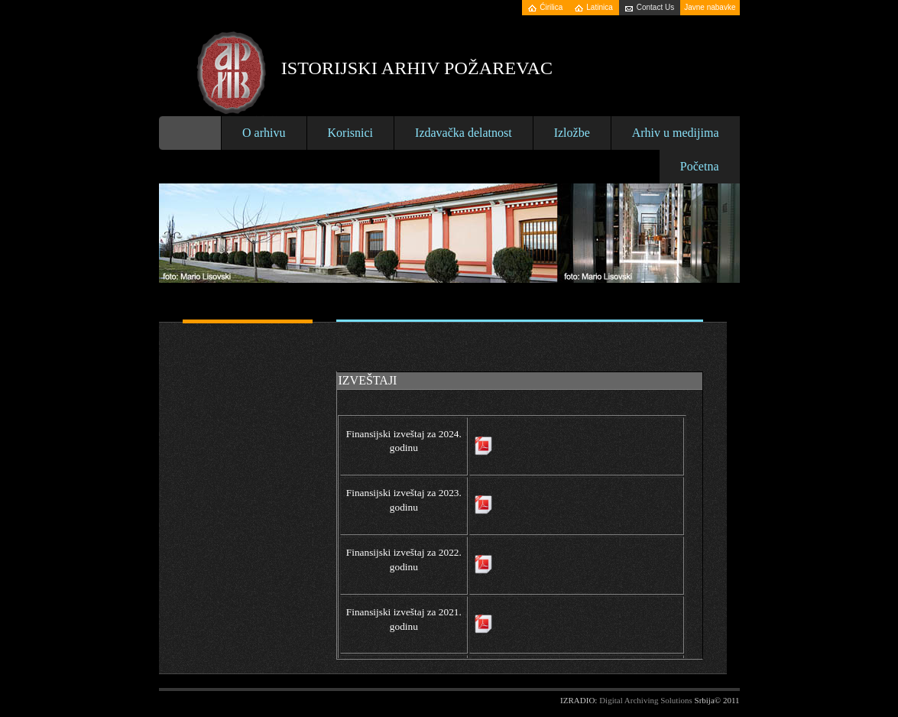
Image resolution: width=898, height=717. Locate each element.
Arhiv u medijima (675, 132)
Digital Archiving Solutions (645, 700)
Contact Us (655, 7)
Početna (699, 166)
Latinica (599, 7)
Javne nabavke (709, 7)
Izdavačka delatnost (463, 132)
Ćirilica (551, 7)
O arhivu (263, 132)
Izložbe (572, 132)
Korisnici (351, 132)
